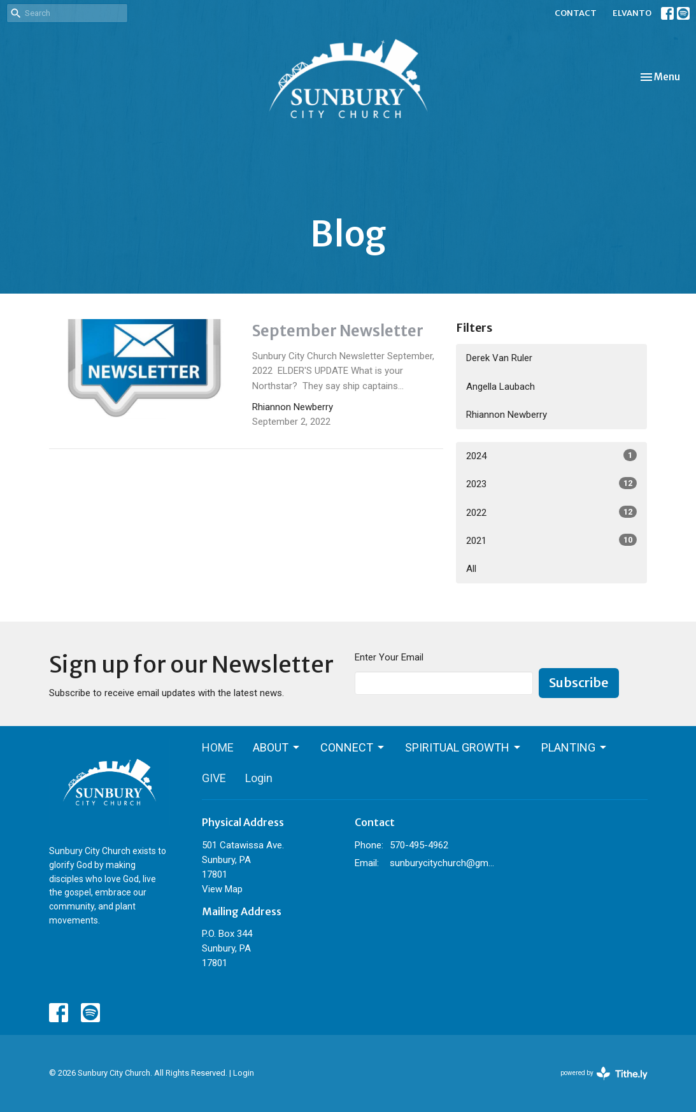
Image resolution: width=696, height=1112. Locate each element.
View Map (222, 889)
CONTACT (576, 13)
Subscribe (579, 682)
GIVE (214, 778)
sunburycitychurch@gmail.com (442, 863)
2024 (551, 455)
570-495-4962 (419, 845)
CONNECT (353, 747)
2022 (551, 512)
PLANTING (574, 747)
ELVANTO (632, 13)
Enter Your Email (389, 657)
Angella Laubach (500, 386)
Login (259, 778)
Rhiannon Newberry (506, 414)
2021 (551, 540)
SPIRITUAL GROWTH (463, 747)
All (471, 568)
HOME (218, 747)
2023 (551, 483)
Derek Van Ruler (499, 358)
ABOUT (277, 747)
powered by (604, 1073)
